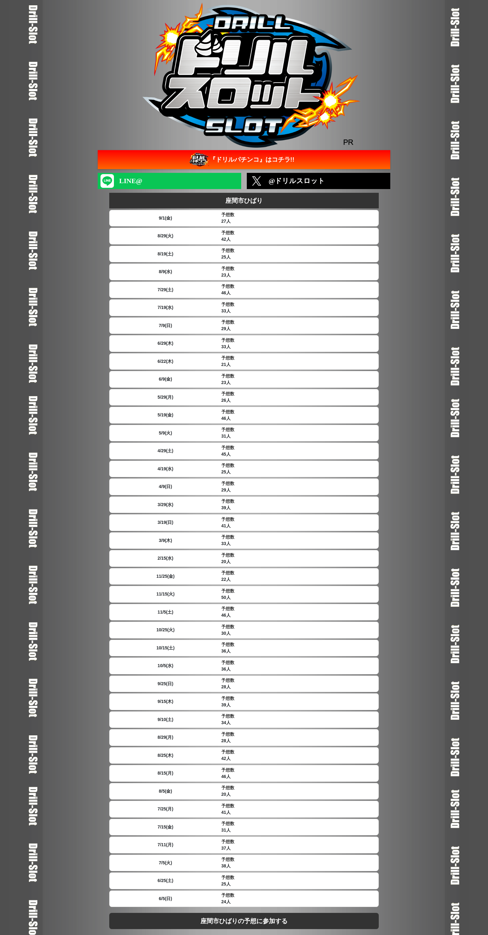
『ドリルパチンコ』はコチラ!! (241, 160)
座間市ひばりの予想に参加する (244, 921)
